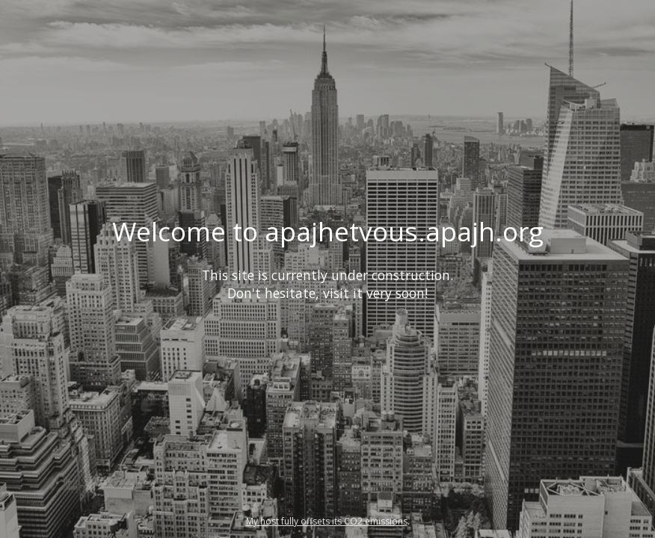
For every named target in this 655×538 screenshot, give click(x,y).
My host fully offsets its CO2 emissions (327, 521)
